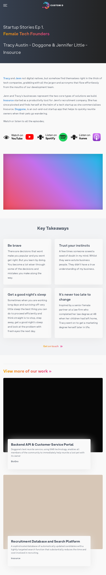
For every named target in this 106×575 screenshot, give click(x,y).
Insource (8, 100)
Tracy (6, 78)
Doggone (20, 109)
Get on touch (53, 346)
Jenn (18, 78)
